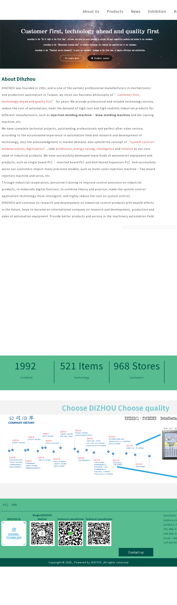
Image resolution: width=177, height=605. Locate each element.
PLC (5, 543)
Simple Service (37, 310)
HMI (14, 543)
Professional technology (112, 366)
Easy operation (112, 310)
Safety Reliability (37, 366)
